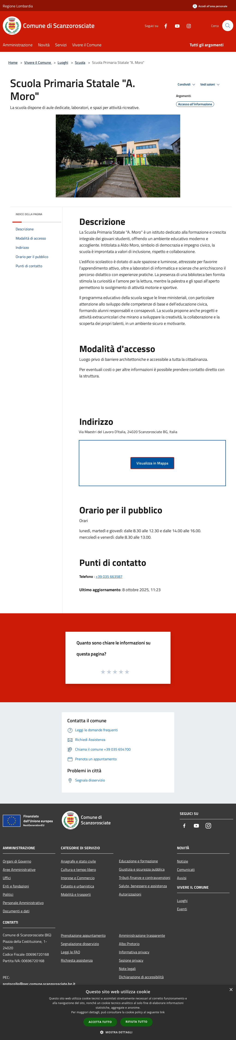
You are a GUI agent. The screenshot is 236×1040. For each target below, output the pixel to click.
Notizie (182, 861)
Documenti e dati (16, 911)
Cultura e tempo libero (78, 869)
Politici (8, 894)
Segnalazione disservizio (80, 943)
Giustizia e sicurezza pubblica (142, 869)
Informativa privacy (134, 952)
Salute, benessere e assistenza (143, 886)
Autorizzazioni (130, 894)
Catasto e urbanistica (77, 886)
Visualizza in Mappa (152, 463)
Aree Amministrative (19, 869)
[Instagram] (186, 25)
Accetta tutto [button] (100, 1022)
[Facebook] (163, 25)
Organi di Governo (17, 861)
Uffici (7, 878)
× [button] (231, 990)
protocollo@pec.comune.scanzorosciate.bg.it (39, 984)
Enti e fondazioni (16, 886)
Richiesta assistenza (77, 960)
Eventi (182, 909)
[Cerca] (227, 25)
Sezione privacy (131, 960)
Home (13, 62)
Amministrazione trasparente (142, 935)
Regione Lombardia (18, 6)
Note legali (127, 968)
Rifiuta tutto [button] (137, 1022)
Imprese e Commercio (77, 878)
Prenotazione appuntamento (83, 935)
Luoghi (63, 62)
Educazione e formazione (138, 861)
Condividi (187, 84)
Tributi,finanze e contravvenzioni (144, 877)
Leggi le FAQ (70, 952)
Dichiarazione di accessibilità (141, 977)
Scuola (80, 62)
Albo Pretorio (129, 943)
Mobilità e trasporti (76, 894)
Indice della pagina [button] (29, 214)
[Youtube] (175, 25)
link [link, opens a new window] (162, 1012)
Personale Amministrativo (23, 902)
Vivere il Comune (38, 62)
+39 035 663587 (109, 576)
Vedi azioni (210, 84)
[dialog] (118, 1012)
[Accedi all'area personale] (210, 6)
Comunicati (186, 869)
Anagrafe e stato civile (78, 861)
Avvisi (181, 878)
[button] (118, 1032)
